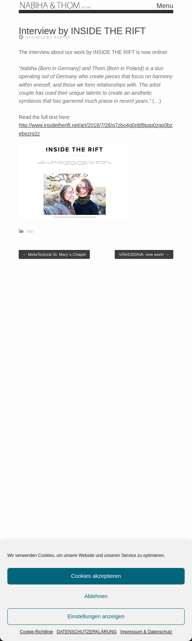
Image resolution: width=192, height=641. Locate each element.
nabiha (62, 37)
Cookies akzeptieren (96, 576)
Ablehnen (95, 596)
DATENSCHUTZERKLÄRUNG (87, 631)
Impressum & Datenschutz (146, 631)
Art (30, 231)
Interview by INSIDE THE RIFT (82, 31)
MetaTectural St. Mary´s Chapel (54, 254)
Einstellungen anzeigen (95, 616)
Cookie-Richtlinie (36, 631)
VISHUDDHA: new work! (144, 254)
